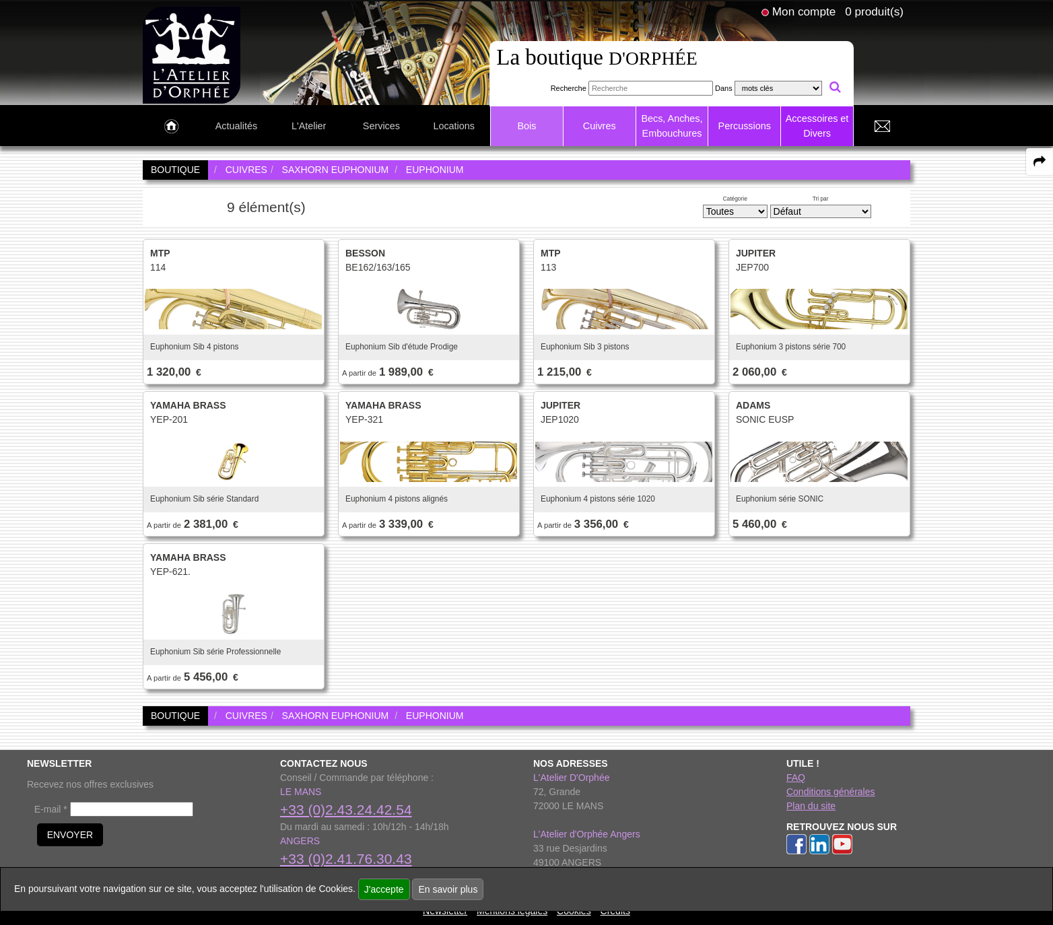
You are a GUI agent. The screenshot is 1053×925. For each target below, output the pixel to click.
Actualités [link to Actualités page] (236, 126)
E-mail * (50, 809)
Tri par (821, 198)
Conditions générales (830, 791)
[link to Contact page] (882, 126)
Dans (724, 88)
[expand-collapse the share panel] (1039, 161)
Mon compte (804, 11)
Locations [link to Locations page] (454, 126)
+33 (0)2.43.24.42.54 (346, 809)
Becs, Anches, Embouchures (671, 126)
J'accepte (384, 889)
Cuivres (599, 126)
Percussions (744, 126)
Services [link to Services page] (381, 126)
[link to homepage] (191, 54)
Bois (526, 126)
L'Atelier (309, 126)
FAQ (795, 777)
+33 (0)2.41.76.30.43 (346, 858)
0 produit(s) (874, 11)
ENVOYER (70, 834)
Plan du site (811, 805)
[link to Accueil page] (171, 126)
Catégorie (735, 198)
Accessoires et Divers (817, 126)
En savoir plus (447, 889)
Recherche (568, 88)
